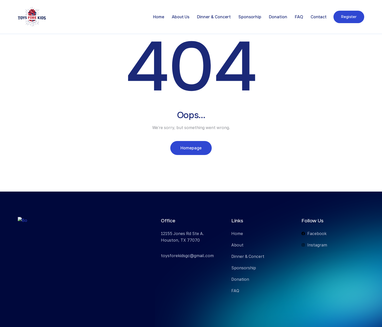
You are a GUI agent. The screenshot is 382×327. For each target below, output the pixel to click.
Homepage (191, 148)
